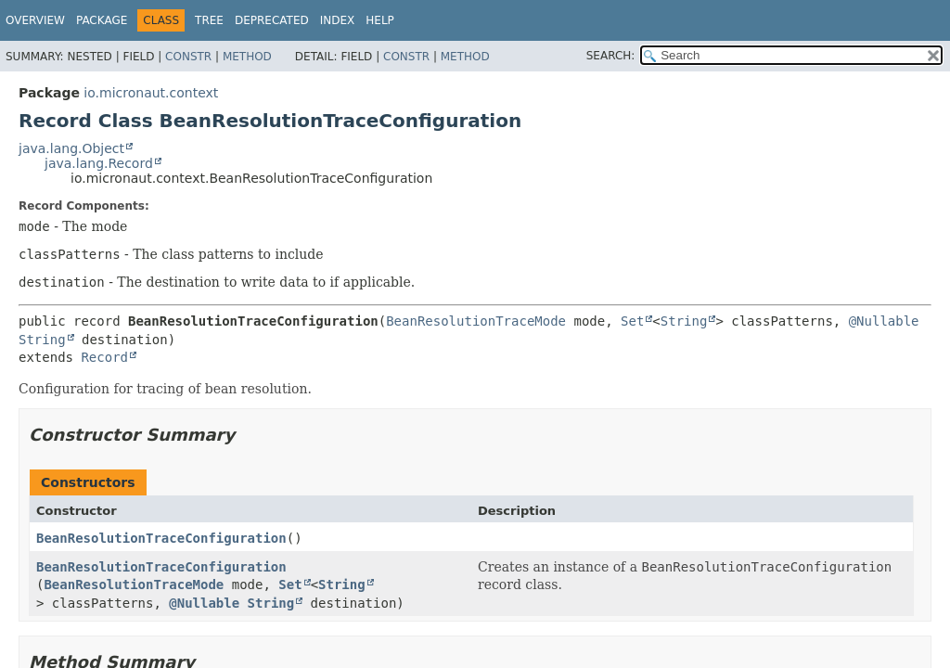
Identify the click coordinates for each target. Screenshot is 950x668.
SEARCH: (610, 55)
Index (337, 20)
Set (632, 321)
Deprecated (272, 20)
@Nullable (884, 321)
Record (104, 357)
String (684, 321)
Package (101, 20)
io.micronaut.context (150, 92)
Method (247, 56)
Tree (209, 20)
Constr (188, 56)
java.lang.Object (71, 148)
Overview (35, 20)
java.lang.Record (99, 163)
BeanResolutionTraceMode (476, 321)
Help (380, 20)
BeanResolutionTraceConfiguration (161, 538)
